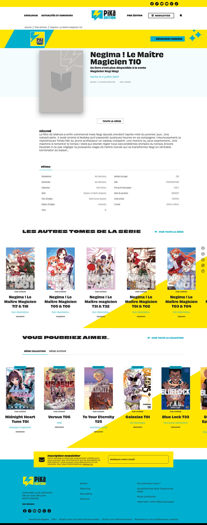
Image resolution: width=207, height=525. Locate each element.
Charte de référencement (117, 519)
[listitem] (152, 3)
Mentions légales (39, 519)
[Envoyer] (165, 459)
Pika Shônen (41, 27)
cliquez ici (88, 464)
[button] (161, 15)
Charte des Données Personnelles (79, 519)
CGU (54, 519)
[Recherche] (181, 15)
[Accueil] (104, 15)
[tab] (31, 15)
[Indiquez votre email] (135, 459)
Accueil (28, 27)
